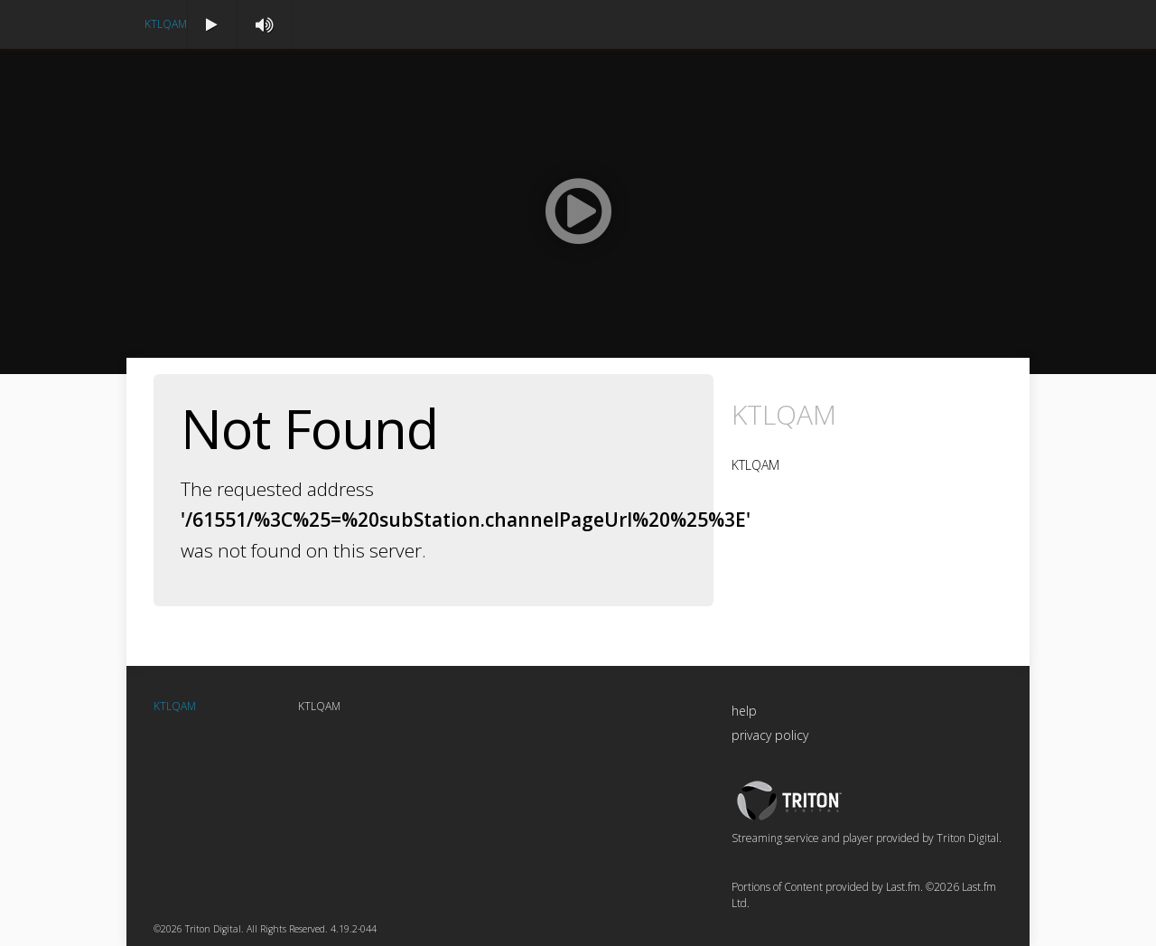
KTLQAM (165, 24)
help (744, 710)
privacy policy (770, 735)
